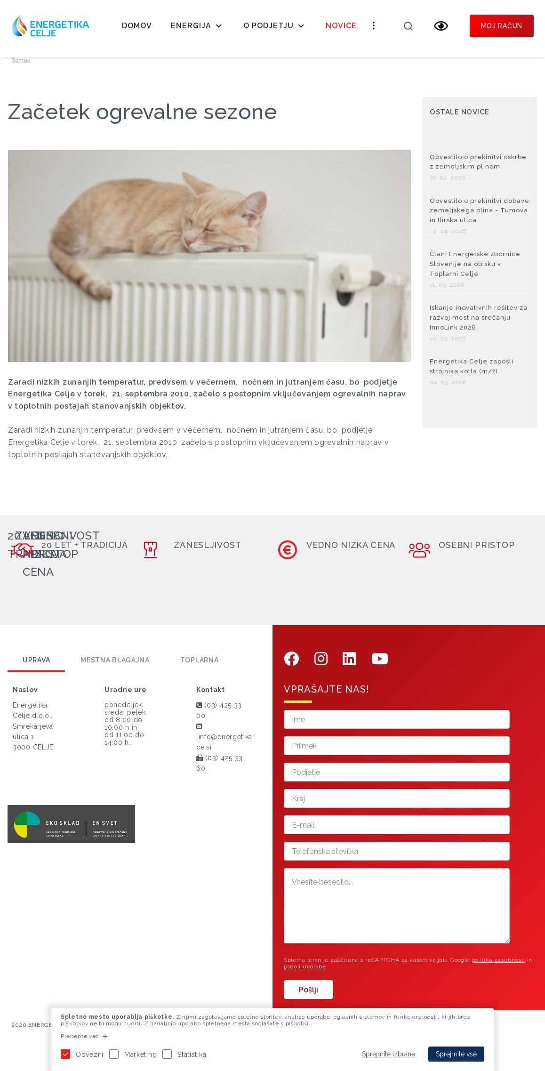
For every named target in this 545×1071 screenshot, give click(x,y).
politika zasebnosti (498, 971)
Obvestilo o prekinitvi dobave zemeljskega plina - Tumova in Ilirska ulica (479, 222)
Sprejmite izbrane (388, 1054)
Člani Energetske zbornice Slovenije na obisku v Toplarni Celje (475, 275)
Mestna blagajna (115, 671)
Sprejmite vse (456, 1054)
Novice (341, 25)
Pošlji (308, 1001)
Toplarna (199, 671)
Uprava (36, 671)
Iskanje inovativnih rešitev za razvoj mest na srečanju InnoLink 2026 (479, 328)
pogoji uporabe (305, 977)
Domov (137, 25)
